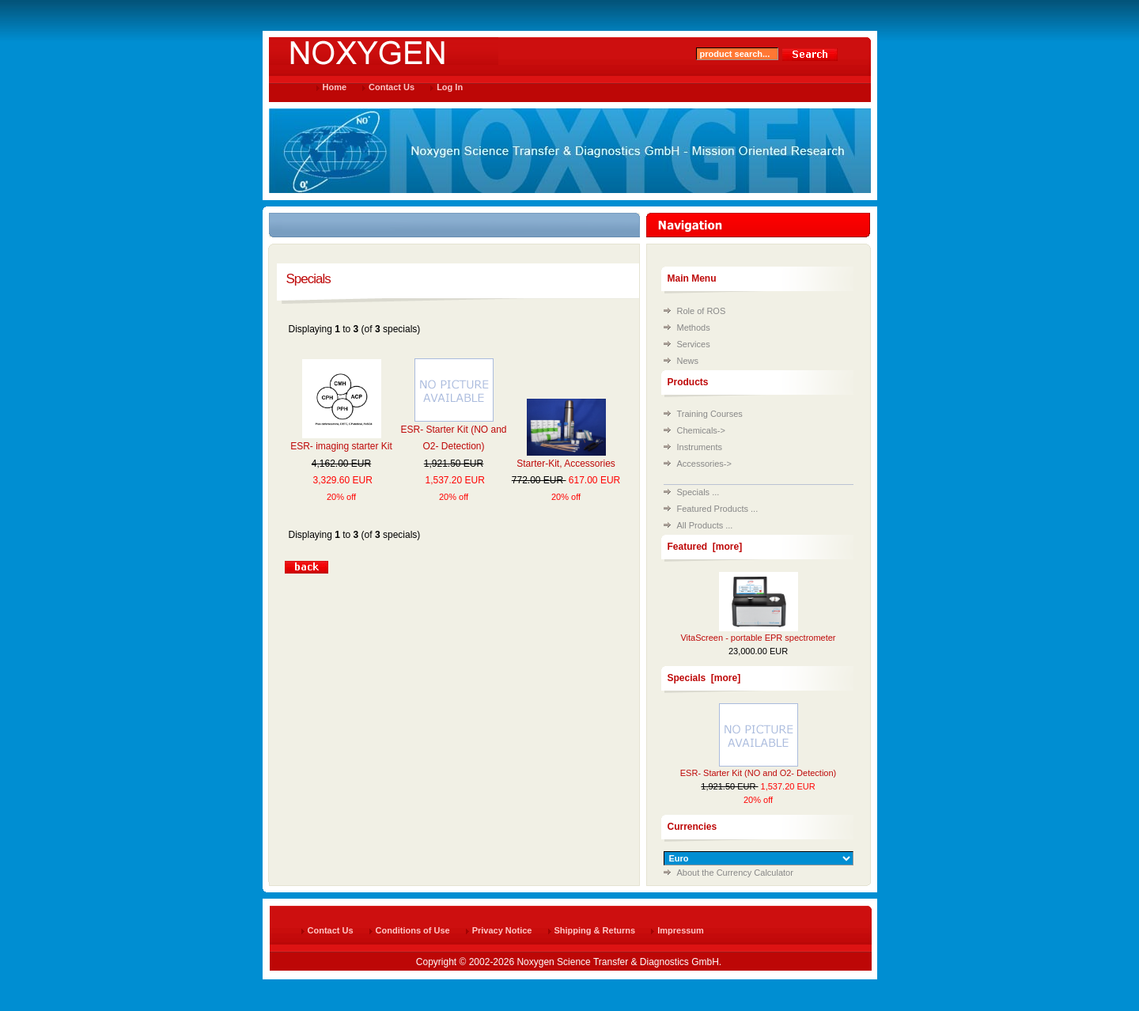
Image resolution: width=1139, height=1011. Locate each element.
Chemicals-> (701, 430)
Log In (450, 87)
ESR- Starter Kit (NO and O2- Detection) (758, 773)
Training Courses (710, 413)
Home (335, 87)
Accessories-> (704, 463)
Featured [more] (705, 546)
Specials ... (698, 492)
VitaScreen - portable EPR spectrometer (757, 637)
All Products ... (705, 525)
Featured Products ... (718, 508)
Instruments (699, 447)
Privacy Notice (502, 930)
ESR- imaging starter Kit (341, 446)
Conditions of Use (413, 930)
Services (693, 344)
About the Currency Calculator (735, 872)
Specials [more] (704, 677)
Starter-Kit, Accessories (566, 463)
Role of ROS (701, 311)
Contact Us (391, 87)
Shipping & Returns (595, 930)
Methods (693, 327)
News (688, 360)
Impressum (680, 930)
